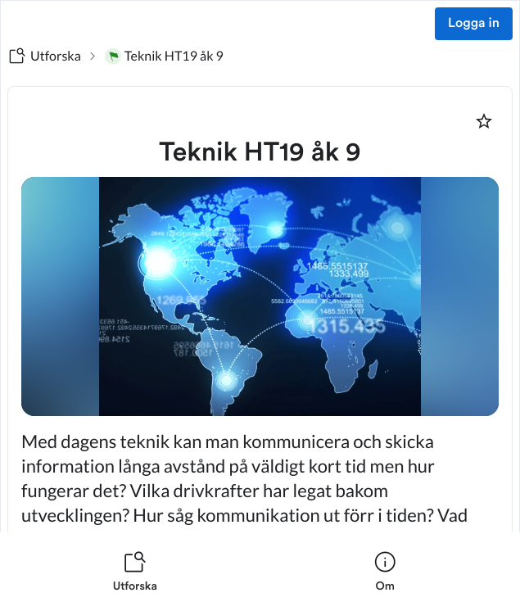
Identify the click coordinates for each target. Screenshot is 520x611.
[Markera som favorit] (484, 121)
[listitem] (135, 572)
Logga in (474, 23)
